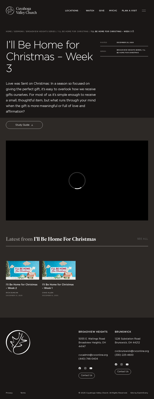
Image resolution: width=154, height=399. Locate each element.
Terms (23, 393)
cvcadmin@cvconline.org (93, 355)
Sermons (19, 31)
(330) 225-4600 (124, 355)
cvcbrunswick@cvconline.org (132, 351)
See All (142, 238)
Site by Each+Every (139, 393)
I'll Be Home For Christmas (73, 31)
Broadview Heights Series (41, 31)
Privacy (9, 393)
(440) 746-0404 (88, 359)
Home (9, 31)
